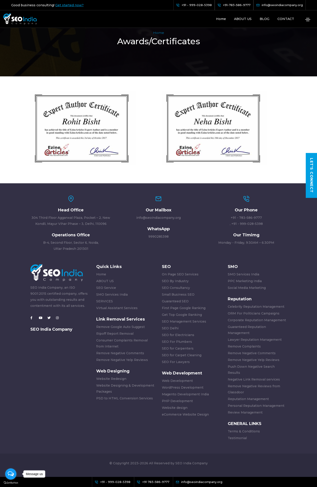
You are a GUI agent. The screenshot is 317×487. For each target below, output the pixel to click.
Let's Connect (311, 175)
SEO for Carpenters (178, 348)
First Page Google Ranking (183, 308)
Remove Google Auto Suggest (120, 327)
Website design (175, 408)
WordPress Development (182, 387)
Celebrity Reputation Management (256, 307)
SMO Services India (112, 294)
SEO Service (106, 288)
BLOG (264, 19)
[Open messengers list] (10, 474)
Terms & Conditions (244, 431)
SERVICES (104, 301)
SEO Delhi (170, 328)
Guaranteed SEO (175, 301)
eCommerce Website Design (185, 414)
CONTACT (285, 19)
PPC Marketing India (245, 281)
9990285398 (158, 237)
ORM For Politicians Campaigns (253, 313)
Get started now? (69, 5)
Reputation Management (248, 399)
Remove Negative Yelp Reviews (122, 360)
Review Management (245, 412)
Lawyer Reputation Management (255, 340)
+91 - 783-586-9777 (246, 218)
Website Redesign (111, 379)
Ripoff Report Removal (115, 334)
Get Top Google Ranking (182, 315)
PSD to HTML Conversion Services (124, 398)
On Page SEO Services (180, 274)
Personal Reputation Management (256, 406)
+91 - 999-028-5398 (247, 224)
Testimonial (237, 438)
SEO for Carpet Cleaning (181, 355)
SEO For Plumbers (177, 342)
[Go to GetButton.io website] (11, 482)
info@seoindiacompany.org (158, 218)
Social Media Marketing (247, 288)
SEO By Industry (175, 281)
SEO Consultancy (176, 288)
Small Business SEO (178, 294)
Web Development (177, 381)
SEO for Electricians (178, 335)
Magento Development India (185, 394)
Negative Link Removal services (254, 379)
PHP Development (177, 401)
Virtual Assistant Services (117, 308)
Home (221, 19)
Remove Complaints (244, 346)
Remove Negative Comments (120, 353)
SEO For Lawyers (176, 362)
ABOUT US (243, 19)
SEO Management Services (184, 321)
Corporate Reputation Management (257, 320)
